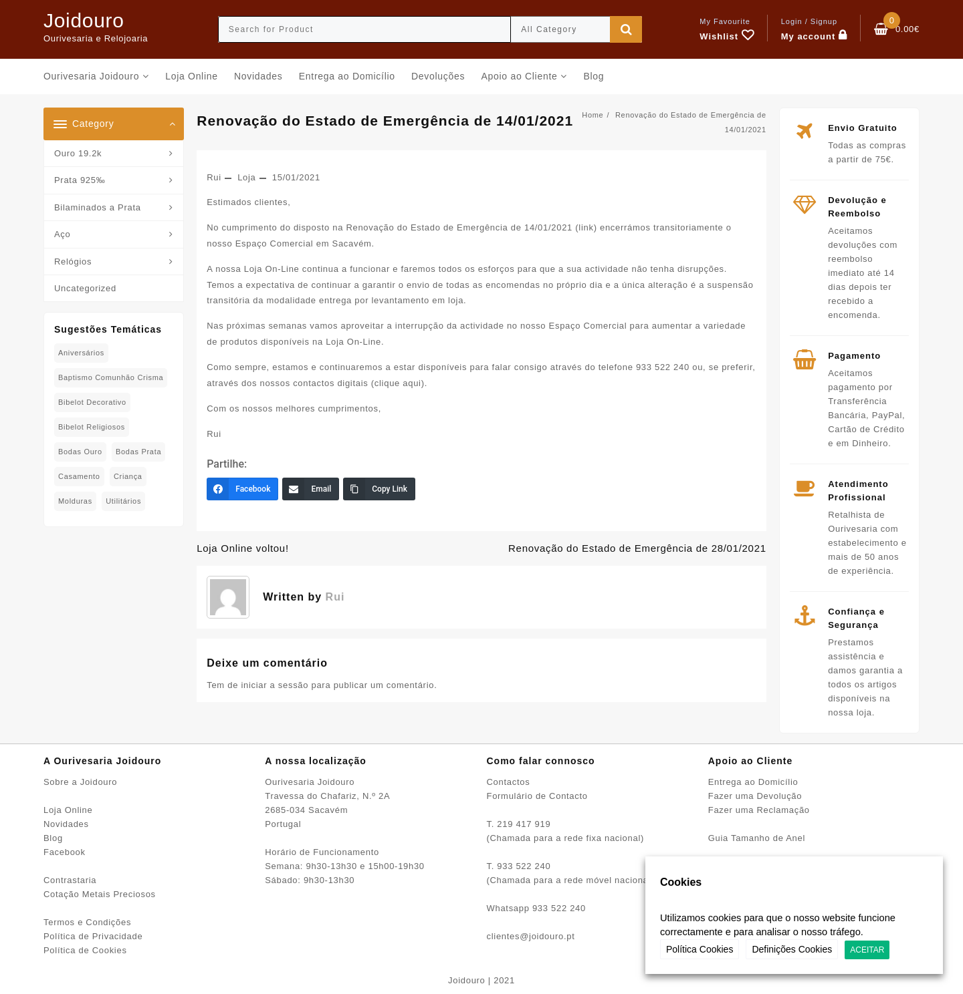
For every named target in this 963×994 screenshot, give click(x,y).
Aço (62, 234)
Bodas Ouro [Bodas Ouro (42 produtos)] (80, 452)
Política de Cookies (85, 950)
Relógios (73, 262)
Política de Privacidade (92, 936)
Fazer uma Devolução (755, 796)
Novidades (66, 824)
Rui (214, 177)
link (585, 227)
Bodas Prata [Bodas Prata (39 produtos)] (138, 452)
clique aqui (397, 383)
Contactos (508, 782)
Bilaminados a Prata (97, 207)
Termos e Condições (87, 922)
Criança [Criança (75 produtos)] (128, 476)
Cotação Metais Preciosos (99, 894)
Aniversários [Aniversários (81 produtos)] (81, 353)
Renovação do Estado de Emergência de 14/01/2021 (385, 120)
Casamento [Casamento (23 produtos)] (79, 476)
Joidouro (83, 20)
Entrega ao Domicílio (753, 782)
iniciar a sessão (274, 685)
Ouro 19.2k (78, 153)
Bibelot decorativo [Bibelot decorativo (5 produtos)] (92, 402)
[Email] (310, 489)
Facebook (64, 852)
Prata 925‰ (79, 180)
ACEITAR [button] (867, 950)
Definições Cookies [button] (792, 949)
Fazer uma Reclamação (759, 810)
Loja (246, 177)
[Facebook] (242, 489)
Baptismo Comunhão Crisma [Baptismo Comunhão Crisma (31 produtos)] (110, 377)
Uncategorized (85, 288)
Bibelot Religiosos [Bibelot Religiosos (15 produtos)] (91, 427)
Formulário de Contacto (537, 796)
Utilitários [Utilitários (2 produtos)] (123, 501)
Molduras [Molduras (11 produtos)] (75, 501)
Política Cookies (699, 949)
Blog (53, 838)
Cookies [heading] (681, 882)
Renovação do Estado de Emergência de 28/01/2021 (637, 548)
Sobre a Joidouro (80, 782)
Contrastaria (69, 880)
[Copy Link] (379, 489)
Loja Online (67, 810)
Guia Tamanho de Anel (756, 838)
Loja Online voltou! (243, 548)
